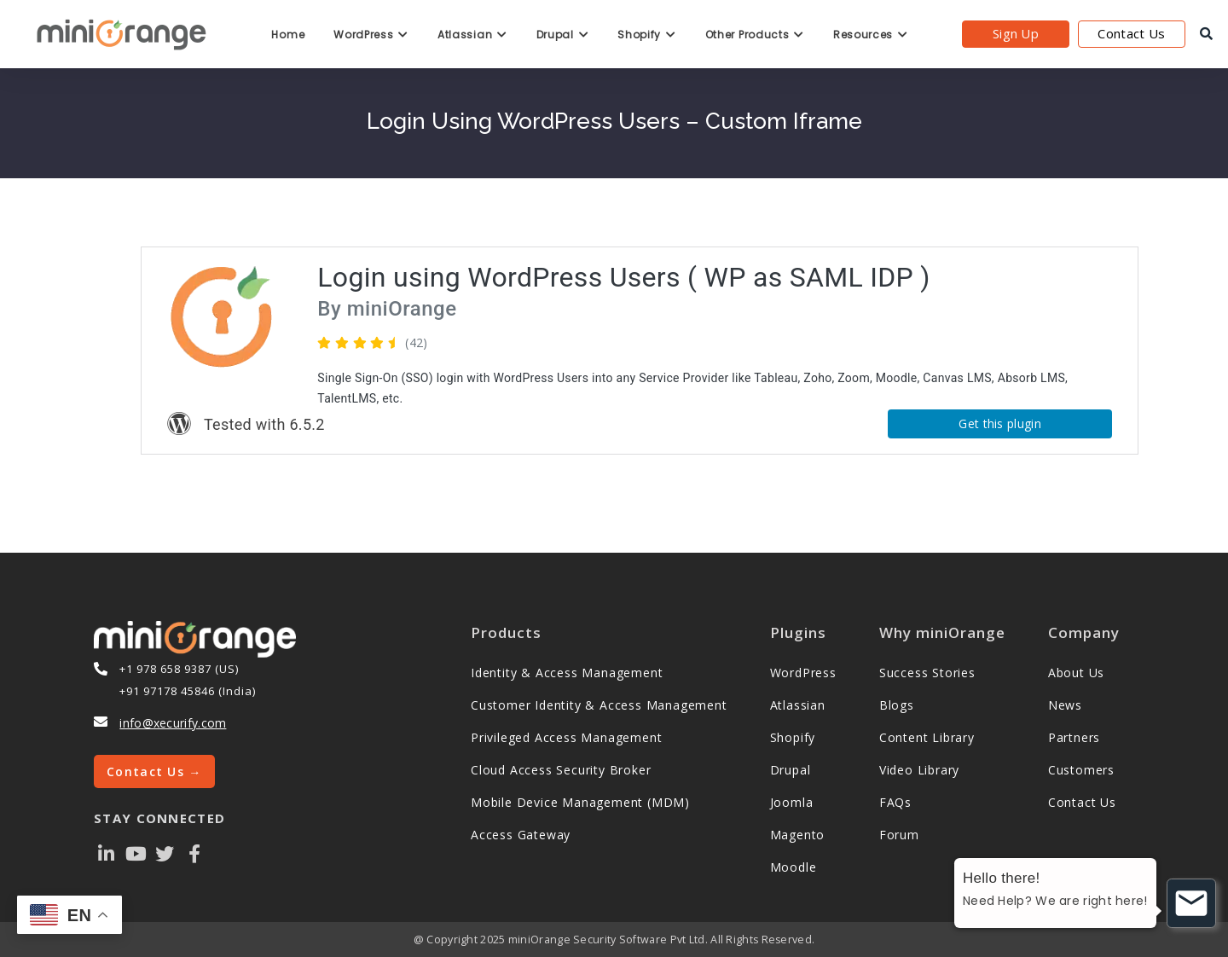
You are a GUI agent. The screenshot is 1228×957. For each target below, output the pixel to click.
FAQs (895, 802)
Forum (899, 834)
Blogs (896, 705)
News (1065, 705)
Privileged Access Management (566, 737)
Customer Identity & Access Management (599, 705)
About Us (1076, 672)
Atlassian (472, 34)
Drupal (562, 34)
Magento (797, 834)
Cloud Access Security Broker (561, 770)
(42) (416, 342)
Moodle (793, 867)
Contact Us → (154, 771)
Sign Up (1016, 33)
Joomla (792, 802)
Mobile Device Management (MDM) (580, 802)
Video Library (919, 770)
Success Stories (927, 672)
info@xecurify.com (172, 723)
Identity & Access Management (567, 672)
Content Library (927, 737)
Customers (1081, 770)
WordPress (370, 34)
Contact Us (1131, 33)
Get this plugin (1000, 423)
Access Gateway (521, 834)
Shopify (646, 34)
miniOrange (398, 309)
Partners (1074, 737)
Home (287, 34)
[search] (1206, 34)
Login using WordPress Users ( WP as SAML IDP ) (623, 277)
